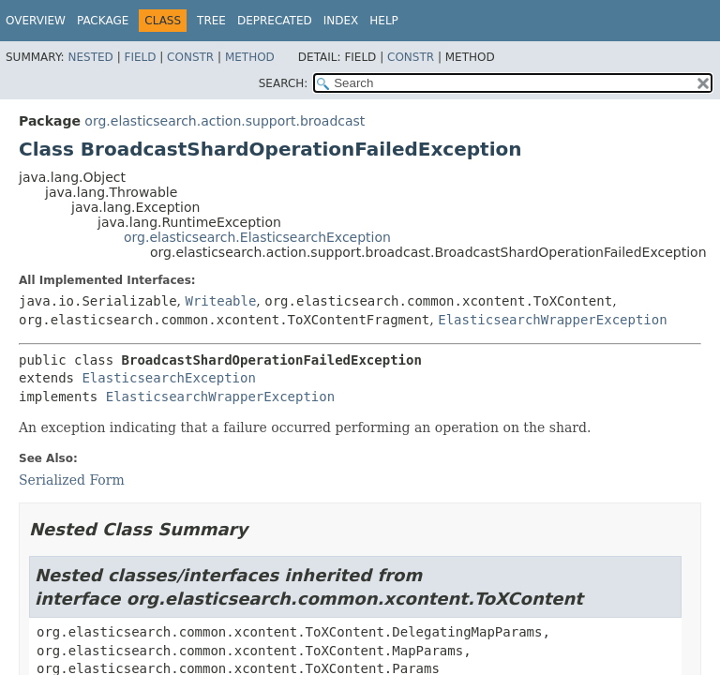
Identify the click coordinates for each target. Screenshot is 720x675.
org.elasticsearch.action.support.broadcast (224, 120)
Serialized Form (72, 480)
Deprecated (274, 20)
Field (140, 57)
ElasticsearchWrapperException (552, 319)
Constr (190, 57)
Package (102, 20)
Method (250, 57)
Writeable (220, 300)
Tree (211, 20)
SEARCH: (283, 83)
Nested (90, 57)
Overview (36, 20)
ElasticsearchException (168, 377)
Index (341, 20)
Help (383, 20)
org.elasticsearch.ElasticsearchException (257, 237)
